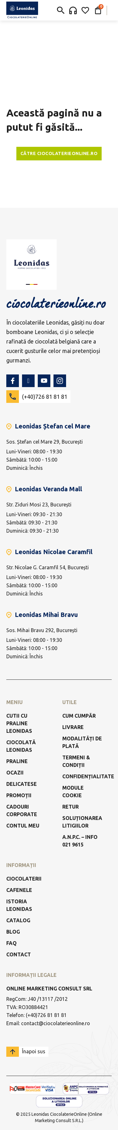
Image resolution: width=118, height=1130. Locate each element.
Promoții (18, 795)
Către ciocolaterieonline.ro (59, 153)
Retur (70, 807)
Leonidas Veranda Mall (48, 489)
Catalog (18, 920)
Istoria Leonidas (19, 905)
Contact (18, 954)
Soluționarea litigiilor (82, 821)
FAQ (11, 943)
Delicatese (21, 784)
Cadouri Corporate (21, 810)
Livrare (73, 727)
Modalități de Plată (82, 742)
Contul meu (22, 825)
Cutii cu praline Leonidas (19, 723)
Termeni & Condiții (76, 761)
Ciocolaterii (24, 879)
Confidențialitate (88, 776)
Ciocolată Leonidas (21, 746)
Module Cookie (73, 791)
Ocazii (15, 772)
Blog (13, 932)
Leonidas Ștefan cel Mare (52, 426)
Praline (17, 761)
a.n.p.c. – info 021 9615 (80, 840)
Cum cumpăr (79, 716)
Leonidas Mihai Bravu (46, 614)
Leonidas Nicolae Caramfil (54, 551)
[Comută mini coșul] (98, 10)
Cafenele (19, 890)
